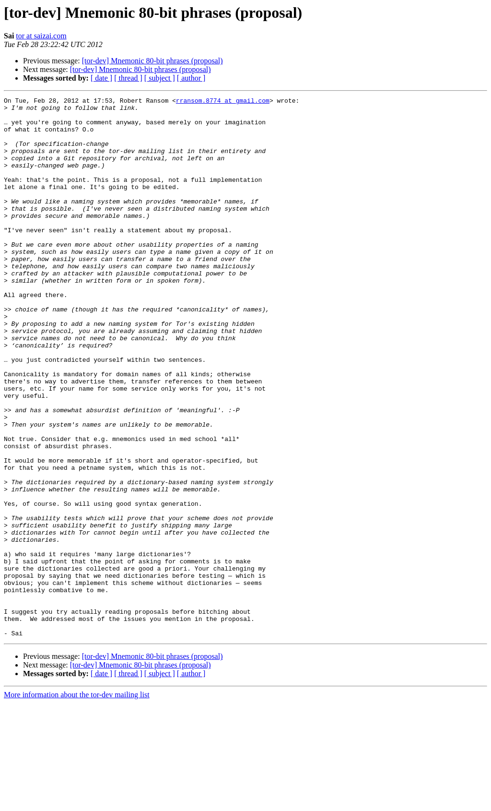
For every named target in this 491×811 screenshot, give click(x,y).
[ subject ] (159, 78)
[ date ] (101, 78)
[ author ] (191, 78)
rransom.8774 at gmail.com (222, 101)
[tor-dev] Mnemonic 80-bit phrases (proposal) (152, 61)
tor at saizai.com (41, 36)
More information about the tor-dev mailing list (77, 803)
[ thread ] (128, 78)
